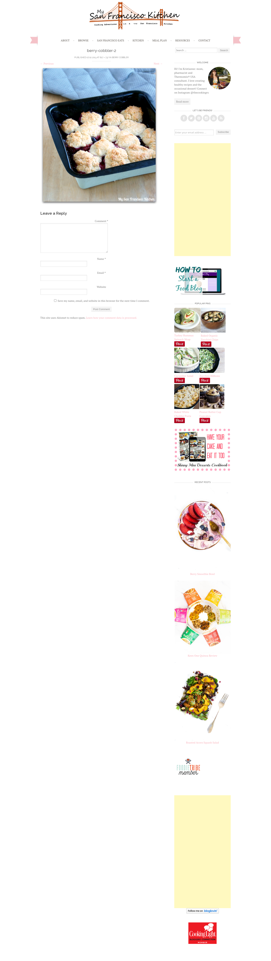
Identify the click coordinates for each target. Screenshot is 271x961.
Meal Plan (159, 40)
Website (101, 287)
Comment (101, 221)
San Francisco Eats (110, 40)
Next (158, 63)
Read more (182, 101)
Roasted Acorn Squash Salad (202, 742)
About (65, 40)
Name (101, 259)
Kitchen (138, 40)
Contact (204, 40)
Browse (83, 40)
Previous (47, 63)
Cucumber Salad (183, 376)
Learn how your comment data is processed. (111, 317)
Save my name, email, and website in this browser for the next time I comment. (104, 301)
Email (101, 272)
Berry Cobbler (120, 57)
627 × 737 (104, 57)
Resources (182, 40)
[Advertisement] (202, 199)
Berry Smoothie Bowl (202, 574)
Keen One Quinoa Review (202, 655)
